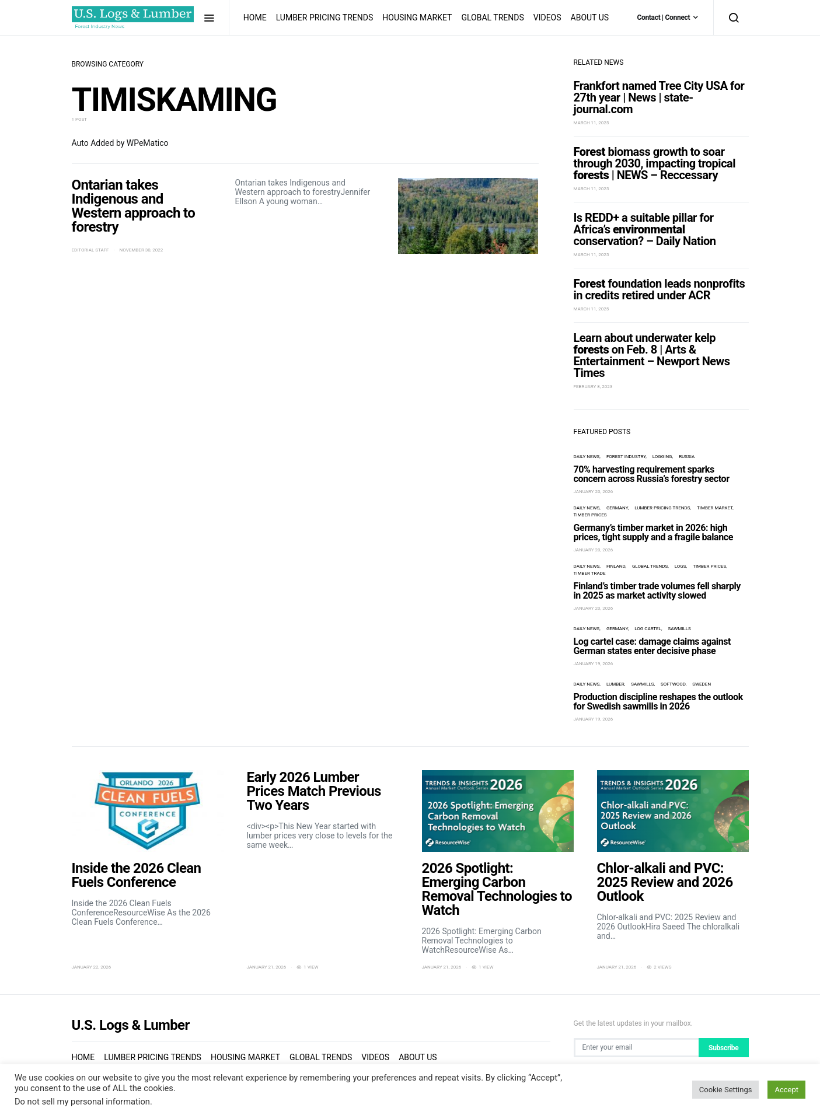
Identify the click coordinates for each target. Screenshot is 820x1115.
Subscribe (723, 1048)
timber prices (590, 515)
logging (662, 456)
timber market (714, 508)
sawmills (679, 628)
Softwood (673, 684)
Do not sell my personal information (82, 1101)
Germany (617, 508)
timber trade (590, 573)
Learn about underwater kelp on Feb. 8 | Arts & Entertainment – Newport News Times (652, 355)
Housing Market (417, 17)
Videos (547, 17)
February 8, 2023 (593, 386)
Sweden (701, 684)
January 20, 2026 (593, 491)
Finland (615, 566)
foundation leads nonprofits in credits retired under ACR (659, 289)
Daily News (587, 456)
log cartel (647, 628)
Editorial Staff (90, 250)
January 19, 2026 (593, 663)
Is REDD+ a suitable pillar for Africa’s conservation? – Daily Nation (645, 229)
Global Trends (492, 17)
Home (255, 17)
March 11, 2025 (591, 122)
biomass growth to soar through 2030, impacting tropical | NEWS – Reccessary (655, 163)
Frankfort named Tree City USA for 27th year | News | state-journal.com (659, 97)
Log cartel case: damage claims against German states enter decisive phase (652, 646)
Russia (687, 456)
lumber (615, 684)
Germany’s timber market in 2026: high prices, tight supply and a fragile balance (653, 532)
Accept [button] (786, 1089)
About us (590, 17)
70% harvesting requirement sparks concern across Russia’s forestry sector (652, 474)
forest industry (625, 456)
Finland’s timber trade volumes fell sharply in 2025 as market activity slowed (657, 591)
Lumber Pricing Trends (325, 17)
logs (680, 566)
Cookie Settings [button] (725, 1089)
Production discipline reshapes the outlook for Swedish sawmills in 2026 (658, 701)
